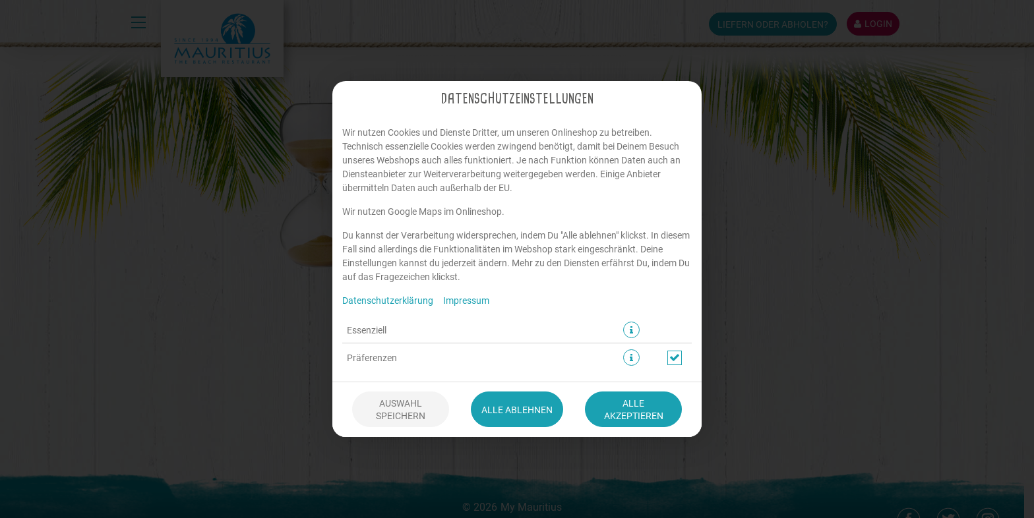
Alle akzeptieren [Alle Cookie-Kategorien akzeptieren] (633, 409)
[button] (631, 330)
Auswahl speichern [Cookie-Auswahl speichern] (400, 409)
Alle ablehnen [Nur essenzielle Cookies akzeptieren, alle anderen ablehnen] (517, 409)
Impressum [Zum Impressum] (466, 300)
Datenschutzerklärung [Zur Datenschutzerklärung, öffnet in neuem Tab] (387, 300)
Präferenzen (372, 357)
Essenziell (366, 330)
